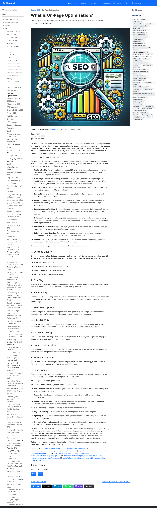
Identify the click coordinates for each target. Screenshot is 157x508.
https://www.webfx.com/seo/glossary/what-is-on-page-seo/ (63, 448)
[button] (118, 3)
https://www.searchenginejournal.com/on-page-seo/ (83, 456)
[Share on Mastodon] (78, 486)
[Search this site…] (143, 3)
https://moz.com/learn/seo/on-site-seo (45, 458)
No (40, 474)
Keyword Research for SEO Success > (116, 482)
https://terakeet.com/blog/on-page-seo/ (46, 456)
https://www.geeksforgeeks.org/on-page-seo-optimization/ (53, 451)
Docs (33, 10)
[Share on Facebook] (36, 486)
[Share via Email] (89, 486)
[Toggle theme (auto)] (127, 3)
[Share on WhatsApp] (68, 486)
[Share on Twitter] (47, 486)
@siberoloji (54, 129)
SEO (38, 10)
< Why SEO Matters (38, 482)
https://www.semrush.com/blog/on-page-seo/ (71, 453)
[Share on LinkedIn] (57, 486)
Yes (33, 474)
